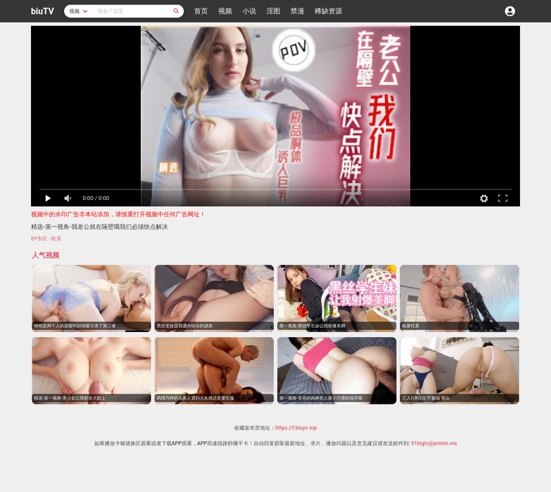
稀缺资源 (328, 11)
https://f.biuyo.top (296, 428)
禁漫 (297, 11)
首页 (201, 11)
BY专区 (39, 239)
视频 (225, 11)
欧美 (56, 239)
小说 (249, 11)
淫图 (273, 11)
